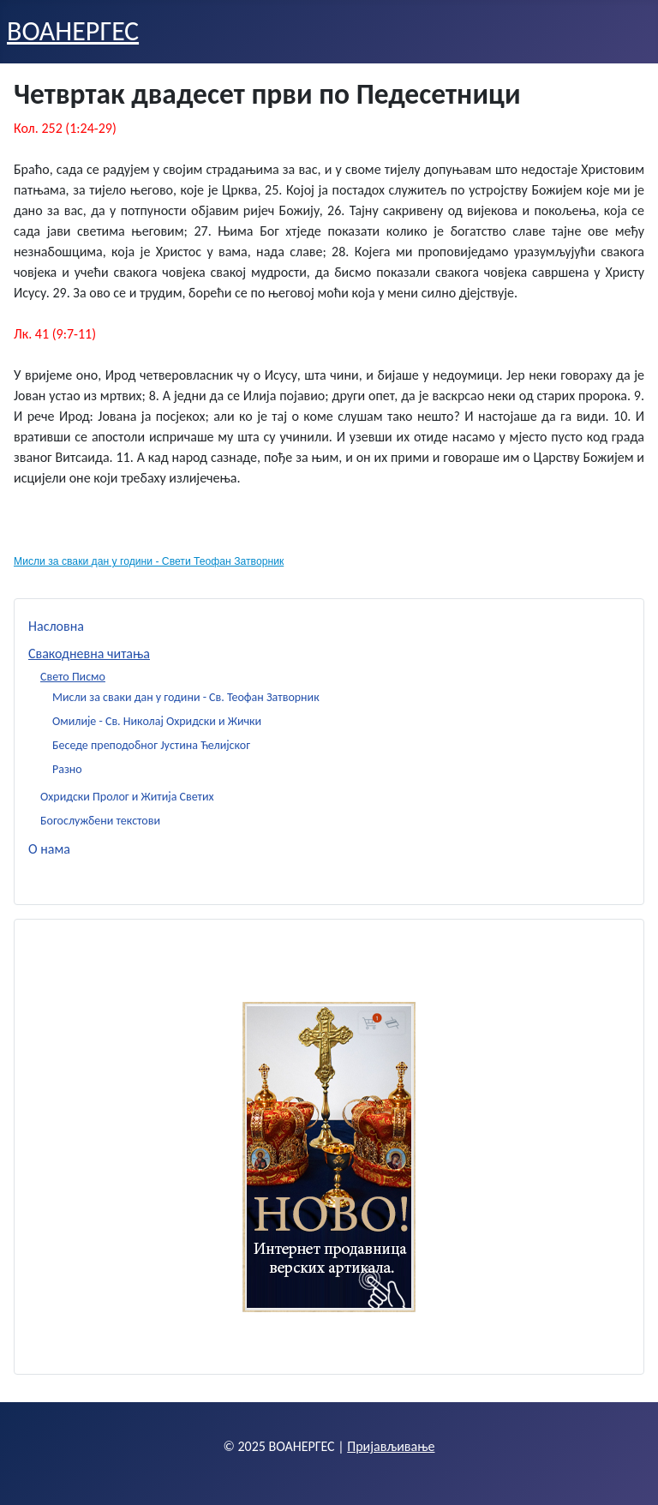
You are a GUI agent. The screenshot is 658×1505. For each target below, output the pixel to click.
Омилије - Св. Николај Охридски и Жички (156, 721)
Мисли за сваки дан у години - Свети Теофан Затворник (149, 561)
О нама (49, 849)
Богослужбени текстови (100, 820)
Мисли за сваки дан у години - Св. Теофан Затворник (186, 697)
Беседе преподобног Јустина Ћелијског (151, 745)
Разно (67, 769)
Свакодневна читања (89, 653)
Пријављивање (390, 1446)
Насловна (56, 626)
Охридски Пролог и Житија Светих (127, 796)
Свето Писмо (72, 676)
